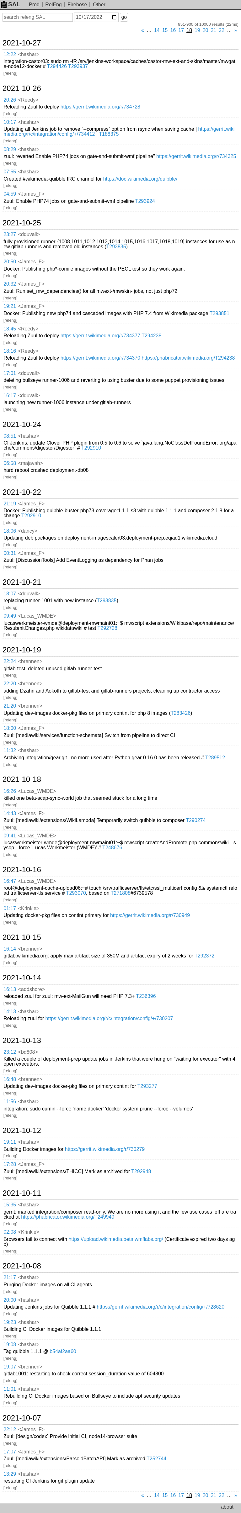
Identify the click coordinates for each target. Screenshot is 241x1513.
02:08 (9, 1232)
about (227, 1507)
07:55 (9, 171)
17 (181, 30)
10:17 (9, 122)
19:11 (9, 1142)
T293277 (147, 1086)
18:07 (9, 593)
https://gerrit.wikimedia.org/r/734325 (196, 156)
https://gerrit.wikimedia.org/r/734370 (100, 358)
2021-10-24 (22, 424)
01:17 (9, 908)
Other (99, 4)
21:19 (9, 503)
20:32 (9, 284)
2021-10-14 (22, 977)
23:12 (9, 1052)
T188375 (109, 134)
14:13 (9, 1011)
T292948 (141, 1171)
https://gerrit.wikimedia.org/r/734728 (100, 106)
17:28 (9, 1164)
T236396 (146, 996)
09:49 (9, 616)
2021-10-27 (22, 42)
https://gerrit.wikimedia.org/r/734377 (100, 335)
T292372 (204, 955)
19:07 (9, 1366)
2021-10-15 (22, 937)
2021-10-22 (22, 492)
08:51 (9, 436)
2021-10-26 (22, 88)
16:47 (9, 881)
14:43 (9, 813)
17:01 (9, 373)
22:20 (9, 683)
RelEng (53, 4)
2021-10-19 (22, 649)
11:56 (9, 1101)
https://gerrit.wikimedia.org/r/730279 (105, 1149)
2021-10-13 (22, 1040)
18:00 (9, 728)
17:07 (9, 1451)
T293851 (219, 313)
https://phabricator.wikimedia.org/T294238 (188, 358)
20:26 (9, 100)
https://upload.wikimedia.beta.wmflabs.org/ (115, 1239)
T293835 (116, 246)
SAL (10, 4)
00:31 (9, 553)
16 (173, 30)
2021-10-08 (22, 1265)
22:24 (9, 661)
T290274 (196, 820)
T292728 (107, 628)
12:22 (9, 54)
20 (205, 30)
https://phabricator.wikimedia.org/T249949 (67, 1217)
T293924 (145, 201)
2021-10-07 (22, 1418)
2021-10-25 (22, 222)
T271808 (121, 893)
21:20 (9, 706)
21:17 (9, 1277)
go (124, 17)
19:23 (9, 1322)
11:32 (9, 750)
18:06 (9, 531)
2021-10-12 (22, 1130)
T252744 (156, 1458)
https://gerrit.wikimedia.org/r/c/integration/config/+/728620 (160, 1307)
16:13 (9, 989)
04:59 (9, 194)
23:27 (9, 234)
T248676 (112, 847)
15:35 (9, 1204)
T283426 (180, 713)
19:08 (9, 1344)
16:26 (9, 791)
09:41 (9, 835)
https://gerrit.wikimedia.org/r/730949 (150, 915)
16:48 (9, 1079)
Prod (34, 4)
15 (165, 30)
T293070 (76, 893)
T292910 (91, 448)
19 (197, 30)
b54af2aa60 (63, 1351)
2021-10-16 (22, 869)
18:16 (9, 351)
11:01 (9, 1389)
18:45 (9, 328)
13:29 (9, 1474)
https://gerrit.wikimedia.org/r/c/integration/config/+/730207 (109, 1018)
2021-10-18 (22, 779)
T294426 (57, 66)
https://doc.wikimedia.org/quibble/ (140, 179)
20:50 (9, 261)
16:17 (9, 395)
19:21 (9, 306)
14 (157, 30)
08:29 (9, 149)
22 (221, 30)
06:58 (9, 463)
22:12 (9, 1429)
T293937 (78, 66)
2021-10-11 (22, 1193)
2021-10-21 (22, 582)
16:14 (9, 949)
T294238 (151, 335)
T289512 (215, 757)
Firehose (77, 4)
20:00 (9, 1300)
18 (189, 30)
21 (214, 30)
